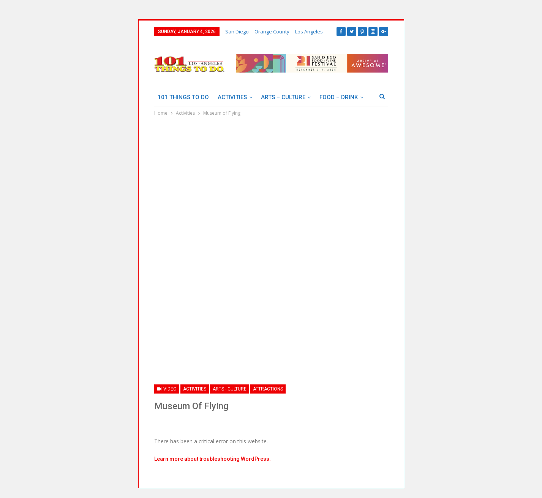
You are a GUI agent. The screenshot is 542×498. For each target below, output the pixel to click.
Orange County (271, 31)
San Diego (237, 31)
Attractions (268, 389)
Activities (232, 97)
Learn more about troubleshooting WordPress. (212, 459)
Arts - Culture (230, 389)
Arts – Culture (283, 97)
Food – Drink (338, 97)
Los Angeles (309, 31)
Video (167, 389)
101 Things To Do (183, 97)
